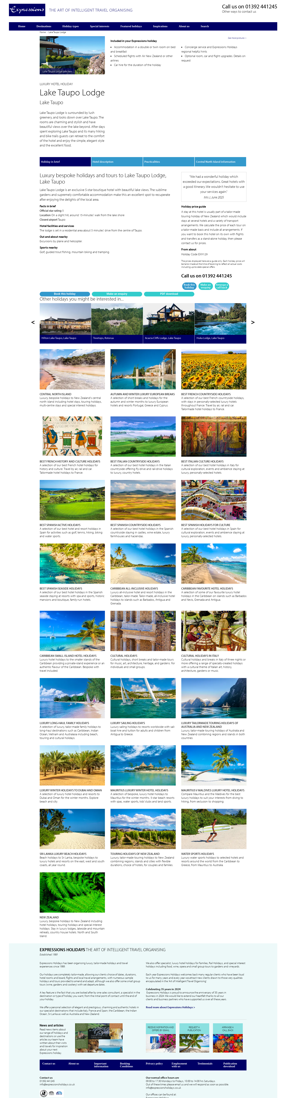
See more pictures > (237, 117)
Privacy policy (154, 1052)
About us (73, 1052)
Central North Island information (216, 155)
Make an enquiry (64, 119)
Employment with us (179, 1053)
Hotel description (103, 155)
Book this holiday (47, 119)
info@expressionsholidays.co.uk (57, 1073)
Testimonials (204, 1052)
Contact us (48, 1052)
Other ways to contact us (239, 11)
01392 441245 (261, 6)
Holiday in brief (50, 155)
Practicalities (152, 155)
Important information (101, 1053)
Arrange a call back (222, 279)
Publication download (230, 1053)
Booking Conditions (126, 1053)
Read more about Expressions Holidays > (170, 996)
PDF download (81, 119)
